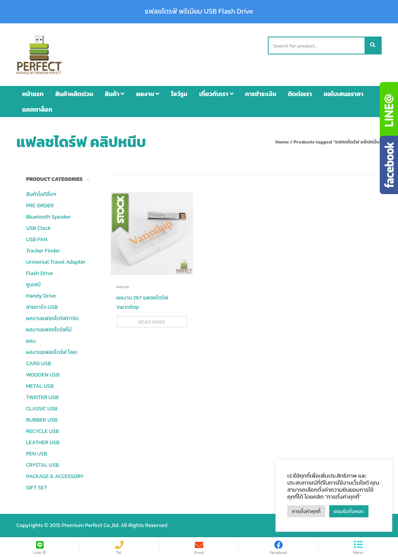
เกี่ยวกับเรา (216, 93)
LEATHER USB (42, 442)
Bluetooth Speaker (48, 217)
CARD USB (38, 363)
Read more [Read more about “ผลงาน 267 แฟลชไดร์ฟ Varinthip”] (152, 322)
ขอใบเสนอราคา (343, 93)
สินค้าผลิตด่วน (74, 93)
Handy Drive (41, 296)
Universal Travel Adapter (56, 262)
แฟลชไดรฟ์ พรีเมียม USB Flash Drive (199, 11)
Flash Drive (39, 273)
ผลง (31, 341)
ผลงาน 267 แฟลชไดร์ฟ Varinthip (142, 302)
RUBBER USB (42, 420)
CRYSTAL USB (42, 465)
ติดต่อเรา (300, 93)
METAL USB (40, 386)
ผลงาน (147, 93)
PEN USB (36, 454)
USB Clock (38, 228)
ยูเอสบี (33, 284)
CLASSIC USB (42, 409)
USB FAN (36, 239)
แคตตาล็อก (37, 109)
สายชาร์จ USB (42, 307)
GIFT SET (36, 487)
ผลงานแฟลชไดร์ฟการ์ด (52, 318)
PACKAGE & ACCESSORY (55, 476)
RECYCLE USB (42, 431)
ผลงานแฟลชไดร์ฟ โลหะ (52, 352)
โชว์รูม (179, 93)
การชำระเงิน (260, 93)
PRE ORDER (40, 205)
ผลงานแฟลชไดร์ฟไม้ (49, 330)
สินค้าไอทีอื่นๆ (41, 194)
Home (282, 141)
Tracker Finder (43, 251)
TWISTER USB (42, 397)
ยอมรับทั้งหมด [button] (349, 511)
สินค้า (114, 93)
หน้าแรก (33, 93)
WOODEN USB (42, 375)
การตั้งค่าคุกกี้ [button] (306, 511)
